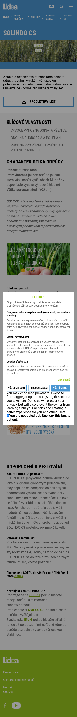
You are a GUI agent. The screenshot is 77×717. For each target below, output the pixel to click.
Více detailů (64, 379)
